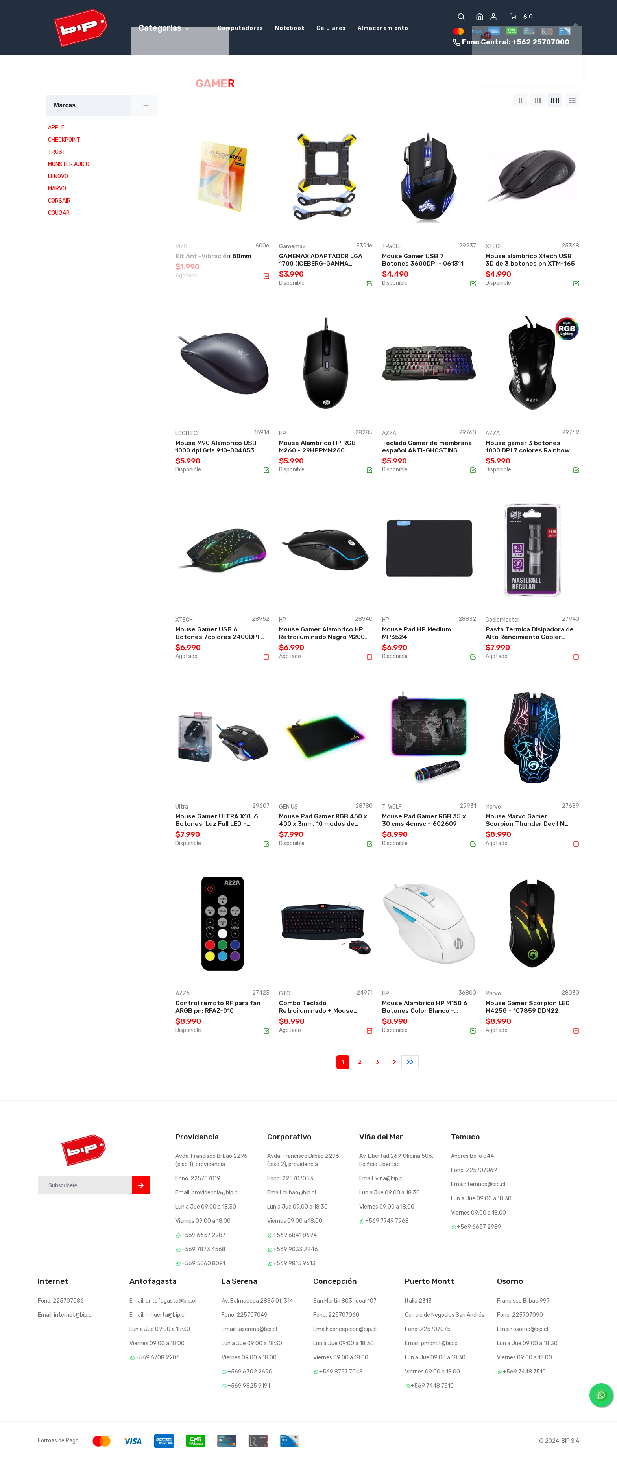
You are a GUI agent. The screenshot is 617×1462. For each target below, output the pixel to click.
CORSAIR (59, 202)
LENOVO (58, 178)
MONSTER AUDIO (68, 166)
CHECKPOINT (64, 141)
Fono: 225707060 (336, 1317)
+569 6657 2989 (476, 1229)
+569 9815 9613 (291, 1266)
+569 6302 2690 (247, 1373)
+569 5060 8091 (200, 1266)
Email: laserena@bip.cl (249, 1331)
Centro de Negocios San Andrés (444, 1317)
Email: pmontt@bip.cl (432, 1345)
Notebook (290, 29)
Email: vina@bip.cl (381, 1181)
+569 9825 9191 (246, 1387)
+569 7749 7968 (384, 1223)
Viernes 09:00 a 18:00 (203, 1223)
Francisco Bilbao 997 (523, 1303)
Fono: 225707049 (245, 1317)
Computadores (240, 29)
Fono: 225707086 (61, 1303)
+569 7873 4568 (200, 1251)
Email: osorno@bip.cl (522, 1331)
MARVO (57, 190)
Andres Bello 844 (472, 1158)
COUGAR (59, 215)
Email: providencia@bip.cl (207, 1195)
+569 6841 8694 (292, 1237)
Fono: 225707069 (474, 1172)
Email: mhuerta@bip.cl (157, 1317)
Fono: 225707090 (520, 1317)
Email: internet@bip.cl (65, 1317)
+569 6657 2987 (200, 1237)
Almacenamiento (383, 29)
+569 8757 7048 (338, 1373)
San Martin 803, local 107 (345, 1303)
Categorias (164, 28)
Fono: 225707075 (428, 1331)
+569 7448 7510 (429, 1387)
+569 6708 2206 (154, 1359)
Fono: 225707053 (290, 1181)
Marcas (65, 107)
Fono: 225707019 (197, 1181)
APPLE (56, 129)
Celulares (330, 29)
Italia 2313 (418, 1303)
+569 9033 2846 (292, 1251)
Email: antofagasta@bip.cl (162, 1303)
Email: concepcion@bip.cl (345, 1331)
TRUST (57, 154)
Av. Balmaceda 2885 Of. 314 (257, 1303)
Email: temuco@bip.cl (478, 1186)
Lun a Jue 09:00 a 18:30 (205, 1209)
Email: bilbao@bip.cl (291, 1195)
